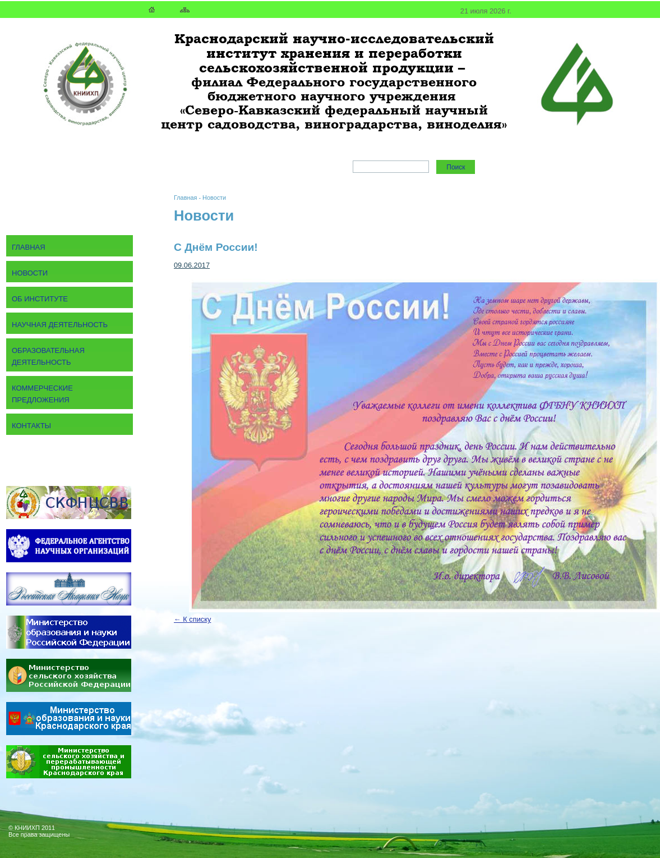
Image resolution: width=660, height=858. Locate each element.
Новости (214, 197)
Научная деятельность (60, 324)
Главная (185, 197)
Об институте (40, 299)
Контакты (31, 425)
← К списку (192, 619)
